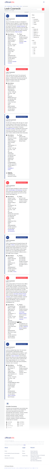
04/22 (34, 452)
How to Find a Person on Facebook (38, 455)
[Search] (36, 9)
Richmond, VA (36, 37)
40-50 (35, 43)
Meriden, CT (36, 32)
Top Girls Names (34, 459)
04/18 (37, 453)
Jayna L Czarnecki (15, 355)
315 (34, 50)
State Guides (7, 455)
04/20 (32, 453)
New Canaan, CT (37, 35)
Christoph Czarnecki (21, 26)
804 (34, 53)
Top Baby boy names (35, 456)
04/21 (37, 452)
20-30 (35, 42)
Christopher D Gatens (10, 128)
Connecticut (36, 19)
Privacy (23, 453)
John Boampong (18, 190)
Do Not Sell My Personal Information (12, 453)
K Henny (12, 244)
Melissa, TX (36, 30)
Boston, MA (36, 29)
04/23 (32, 452)
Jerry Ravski (15, 293)
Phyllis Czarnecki (18, 31)
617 (34, 52)
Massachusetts (36, 20)
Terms (23, 451)
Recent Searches (34, 451)
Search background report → (22, 15)
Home (6, 451)
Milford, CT (36, 34)
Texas (35, 22)
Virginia (35, 24)
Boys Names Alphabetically (36, 460)
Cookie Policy (25, 455)
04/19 (34, 453)
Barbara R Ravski (22, 293)
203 (34, 48)
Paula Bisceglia (12, 190)
